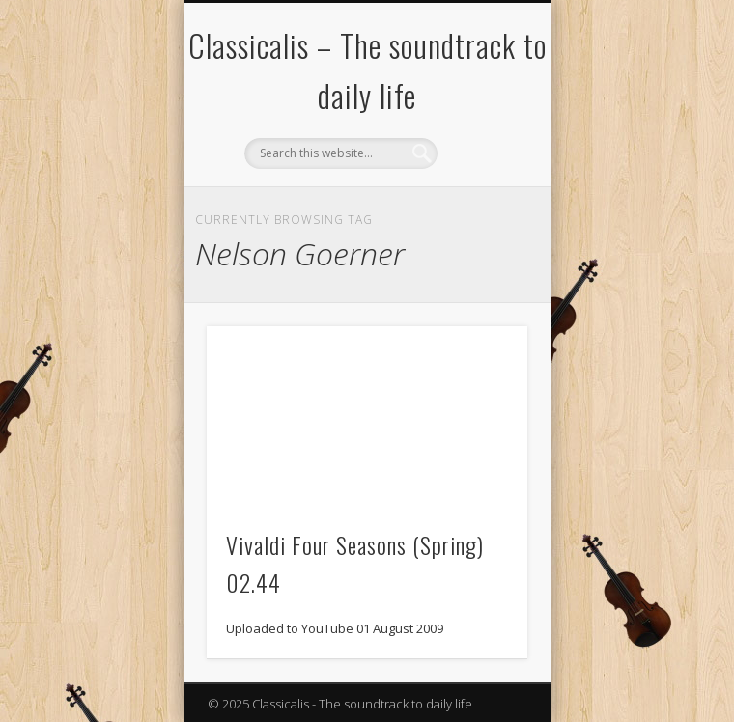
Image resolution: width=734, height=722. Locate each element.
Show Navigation (480, 172)
